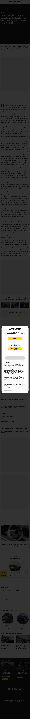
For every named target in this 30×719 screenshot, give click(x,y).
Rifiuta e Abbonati (15, 349)
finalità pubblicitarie (15, 376)
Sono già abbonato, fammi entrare (15, 357)
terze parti (21, 370)
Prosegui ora (15, 338)
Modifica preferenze (7, 390)
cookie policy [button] (23, 369)
